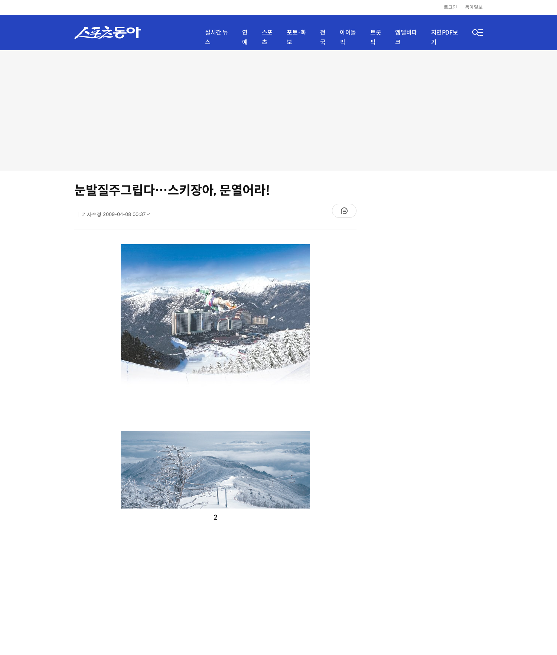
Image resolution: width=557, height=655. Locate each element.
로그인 (450, 7)
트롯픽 (375, 37)
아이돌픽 (348, 37)
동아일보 (474, 7)
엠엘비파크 (406, 37)
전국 (323, 37)
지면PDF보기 (444, 37)
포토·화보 (296, 37)
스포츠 (267, 37)
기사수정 (118, 216)
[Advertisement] (278, 110)
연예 (245, 37)
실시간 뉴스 (216, 37)
